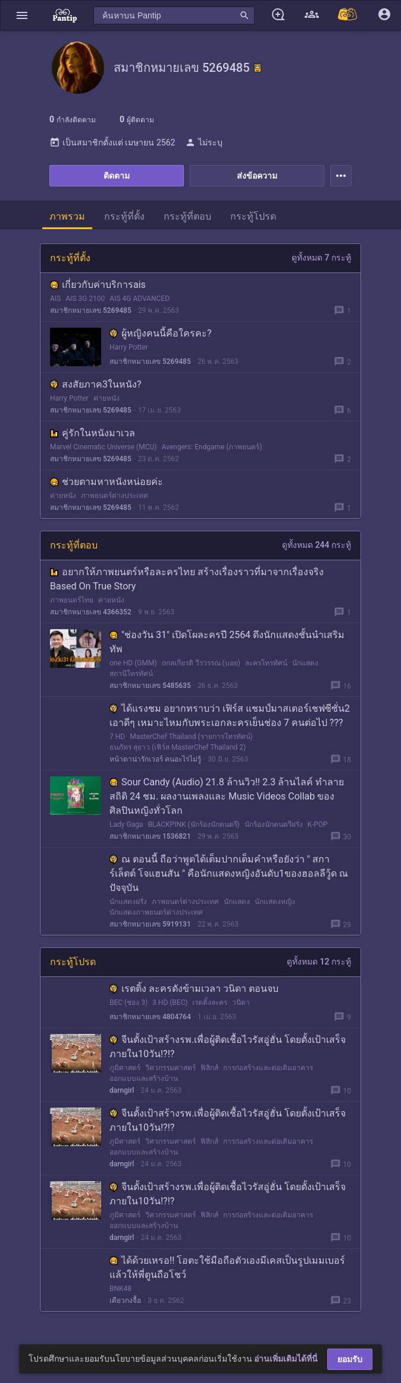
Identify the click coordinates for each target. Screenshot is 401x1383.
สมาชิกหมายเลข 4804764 (150, 1017)
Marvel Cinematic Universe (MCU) (103, 447)
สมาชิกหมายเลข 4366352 (90, 612)
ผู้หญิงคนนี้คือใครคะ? (160, 333)
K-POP (318, 824)
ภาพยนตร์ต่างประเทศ (114, 495)
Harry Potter (128, 347)
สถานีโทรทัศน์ (131, 674)
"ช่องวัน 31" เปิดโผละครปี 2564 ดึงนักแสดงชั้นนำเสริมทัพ (226, 642)
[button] (22, 15)
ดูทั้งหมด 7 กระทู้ (321, 257)
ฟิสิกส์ (209, 1068)
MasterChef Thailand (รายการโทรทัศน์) (191, 736)
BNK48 (120, 1288)
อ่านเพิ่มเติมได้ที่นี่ (286, 1358)
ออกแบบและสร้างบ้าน (143, 1078)
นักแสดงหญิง (275, 901)
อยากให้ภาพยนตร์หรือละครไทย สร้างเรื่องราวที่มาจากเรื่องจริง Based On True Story (187, 579)
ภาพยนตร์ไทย (71, 600)
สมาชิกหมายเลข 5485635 (150, 685)
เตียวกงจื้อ (125, 1300)
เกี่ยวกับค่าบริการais (98, 284)
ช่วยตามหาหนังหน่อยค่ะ (106, 481)
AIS (55, 298)
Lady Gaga (126, 824)
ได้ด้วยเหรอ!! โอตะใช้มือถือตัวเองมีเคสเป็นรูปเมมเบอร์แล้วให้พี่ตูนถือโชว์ (227, 1267)
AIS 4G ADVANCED (139, 298)
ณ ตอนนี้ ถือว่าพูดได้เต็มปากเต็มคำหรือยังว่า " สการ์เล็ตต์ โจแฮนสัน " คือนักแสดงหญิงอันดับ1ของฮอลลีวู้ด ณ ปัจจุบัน (228, 873)
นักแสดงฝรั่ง (128, 901)
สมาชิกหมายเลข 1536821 (150, 836)
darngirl (121, 1090)
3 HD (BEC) (169, 1002)
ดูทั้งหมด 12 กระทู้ (319, 961)
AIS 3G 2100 (85, 298)
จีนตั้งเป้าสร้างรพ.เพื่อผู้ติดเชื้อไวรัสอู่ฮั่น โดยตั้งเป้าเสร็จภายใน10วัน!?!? (227, 1047)
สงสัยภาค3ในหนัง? (96, 384)
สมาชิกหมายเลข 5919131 (150, 924)
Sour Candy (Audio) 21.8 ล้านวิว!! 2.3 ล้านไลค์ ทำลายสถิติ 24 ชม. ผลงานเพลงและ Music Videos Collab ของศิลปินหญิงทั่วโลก (226, 796)
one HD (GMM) (133, 663)
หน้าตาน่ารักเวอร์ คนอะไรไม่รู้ (155, 759)
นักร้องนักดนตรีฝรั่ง (274, 824)
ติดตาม (117, 175)
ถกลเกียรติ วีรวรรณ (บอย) (201, 663)
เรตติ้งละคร (209, 1002)
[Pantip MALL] (348, 15)
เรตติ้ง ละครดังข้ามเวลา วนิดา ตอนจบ (193, 988)
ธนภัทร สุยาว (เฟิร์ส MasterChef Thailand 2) (177, 747)
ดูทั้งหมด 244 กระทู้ (316, 545)
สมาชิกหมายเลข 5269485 (90, 310)
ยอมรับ (349, 1359)
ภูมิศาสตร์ (124, 1068)
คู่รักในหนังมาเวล (92, 433)
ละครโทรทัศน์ (266, 663)
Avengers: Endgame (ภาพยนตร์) (211, 447)
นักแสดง (305, 663)
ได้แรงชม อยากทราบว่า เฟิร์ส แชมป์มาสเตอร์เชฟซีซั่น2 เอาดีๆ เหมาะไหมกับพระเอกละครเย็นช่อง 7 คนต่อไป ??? (229, 715)
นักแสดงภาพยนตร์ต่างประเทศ (156, 912)
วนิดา (241, 1002)
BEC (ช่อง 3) (128, 1002)
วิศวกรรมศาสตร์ (170, 1068)
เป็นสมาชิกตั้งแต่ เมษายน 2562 (112, 142)
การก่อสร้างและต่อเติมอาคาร (268, 1068)
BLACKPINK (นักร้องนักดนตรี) (193, 824)
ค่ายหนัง (106, 398)
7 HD (117, 736)
